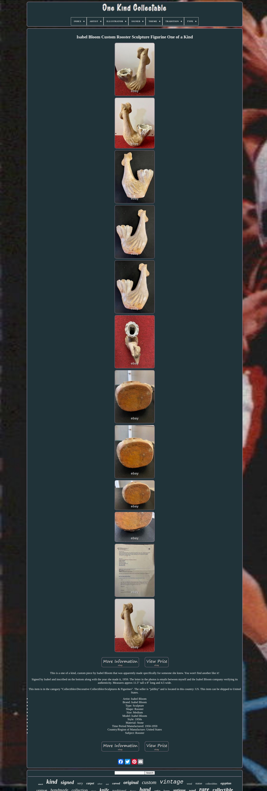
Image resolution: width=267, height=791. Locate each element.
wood (189, 783)
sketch (40, 784)
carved (116, 783)
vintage (171, 782)
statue (198, 783)
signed (67, 782)
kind (51, 781)
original (131, 782)
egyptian (226, 783)
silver (100, 783)
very (80, 783)
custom (149, 782)
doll (107, 784)
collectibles (211, 783)
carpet (90, 783)
